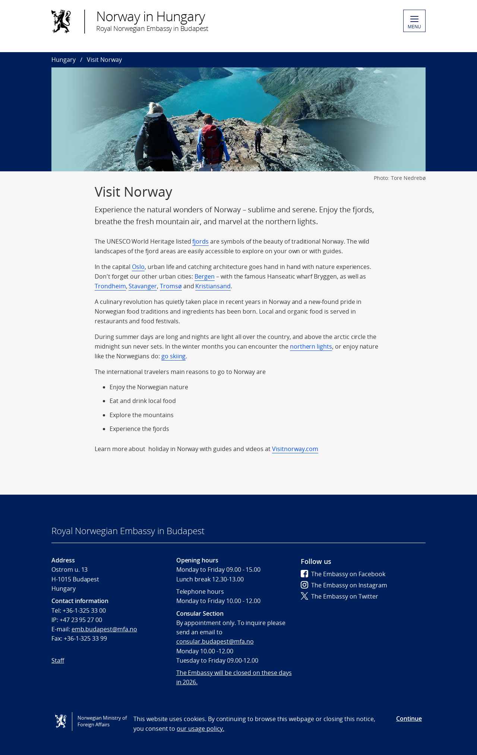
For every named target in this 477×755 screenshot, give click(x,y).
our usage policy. (200, 728)
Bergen (205, 276)
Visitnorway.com (295, 449)
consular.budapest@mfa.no (215, 641)
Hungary (63, 59)
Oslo (138, 267)
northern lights (311, 346)
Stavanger (143, 286)
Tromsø (171, 286)
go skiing (173, 356)
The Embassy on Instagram (344, 585)
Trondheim (110, 286)
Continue (409, 718)
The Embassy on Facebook (343, 574)
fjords (200, 241)
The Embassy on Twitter (339, 596)
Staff (57, 660)
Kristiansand (212, 286)
